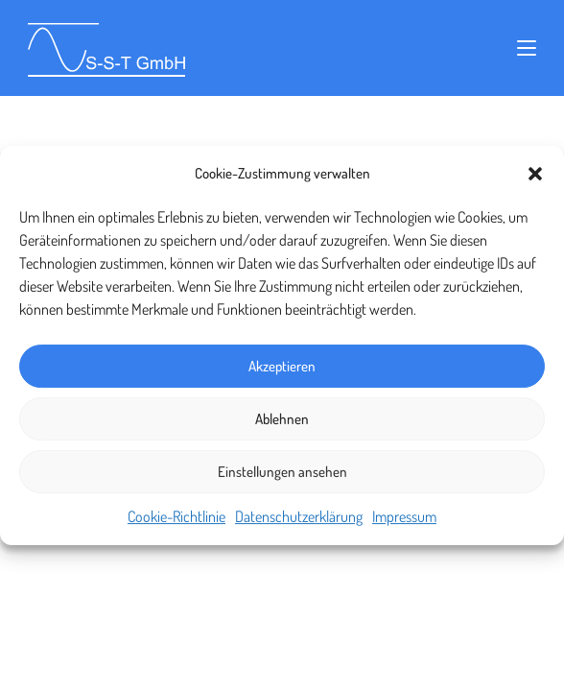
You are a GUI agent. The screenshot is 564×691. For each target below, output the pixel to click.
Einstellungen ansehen (282, 472)
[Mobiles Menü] (526, 48)
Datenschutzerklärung (299, 516)
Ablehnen (282, 419)
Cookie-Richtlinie (176, 516)
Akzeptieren (282, 366)
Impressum (404, 516)
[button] (535, 173)
